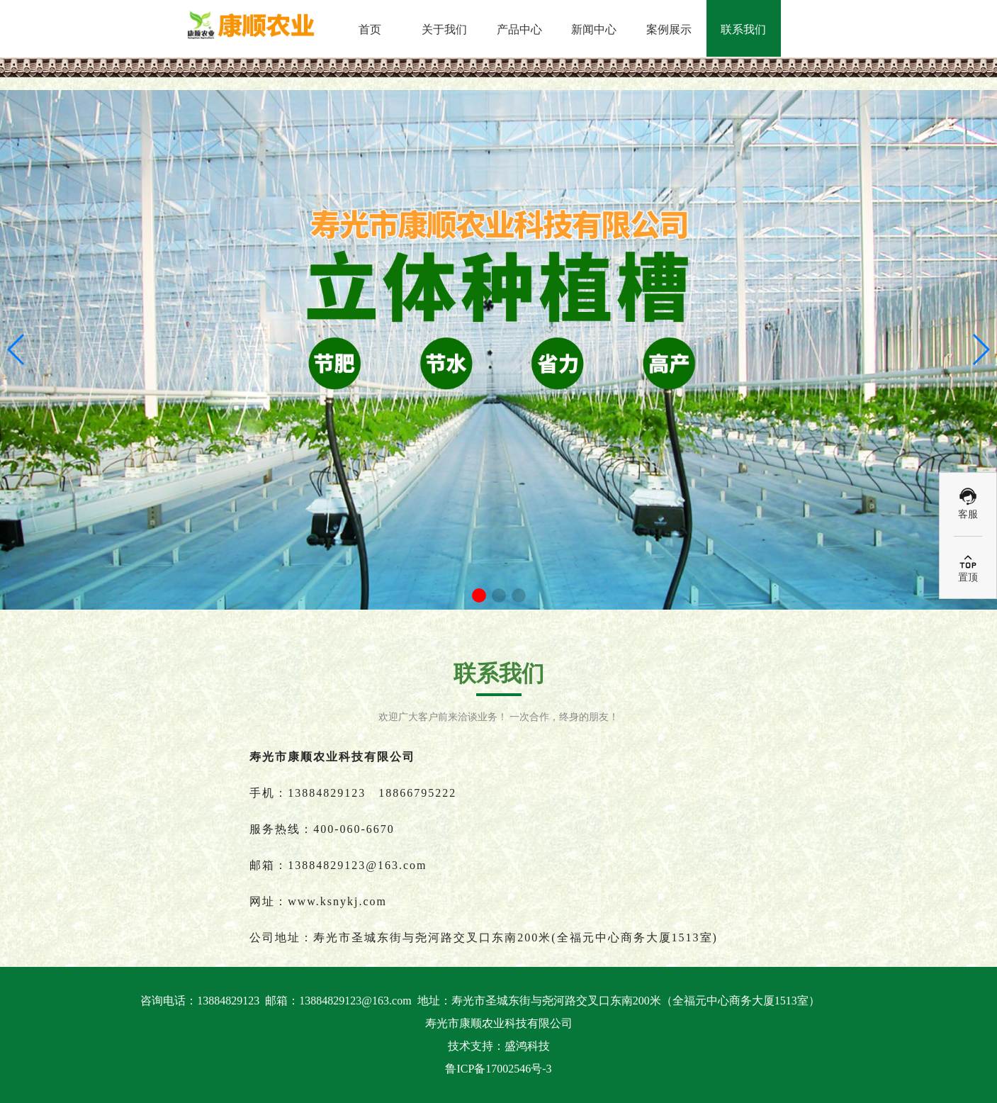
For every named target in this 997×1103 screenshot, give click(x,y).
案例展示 (669, 29)
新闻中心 (593, 29)
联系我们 (743, 29)
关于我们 (444, 29)
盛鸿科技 (527, 1046)
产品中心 (519, 29)
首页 (370, 29)
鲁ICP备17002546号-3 (498, 1069)
